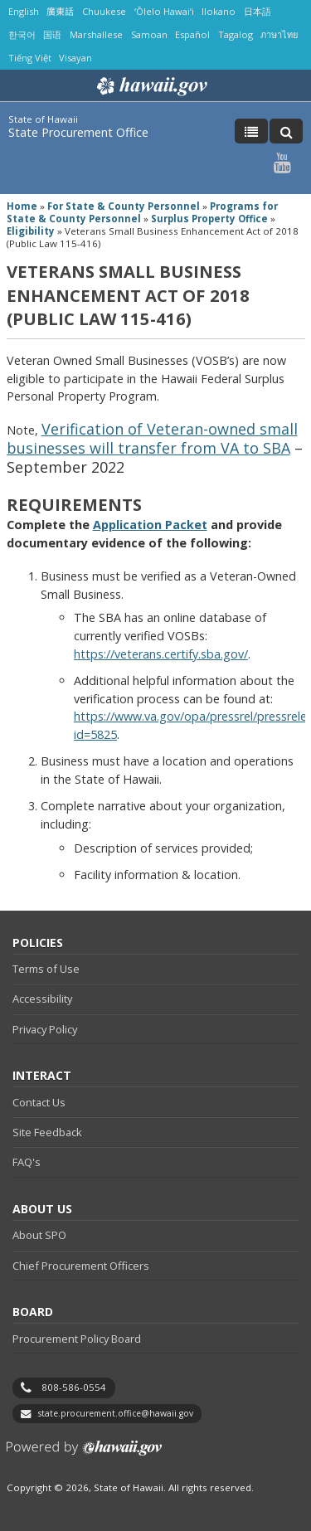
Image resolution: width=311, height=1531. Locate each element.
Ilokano (219, 11)
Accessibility (42, 998)
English (23, 11)
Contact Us (39, 1102)
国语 (52, 34)
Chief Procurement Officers (80, 1265)
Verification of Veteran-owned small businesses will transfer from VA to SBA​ (152, 438)
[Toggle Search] (286, 131)
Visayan (75, 57)
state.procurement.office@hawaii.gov (115, 1413)
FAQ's (26, 1161)
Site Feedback (47, 1132)
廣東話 (60, 11)
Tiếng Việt (29, 57)
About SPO (39, 1234)
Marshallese (96, 34)
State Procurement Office (78, 132)
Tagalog (235, 34)
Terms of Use (46, 968)
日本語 (257, 11)
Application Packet (150, 524)
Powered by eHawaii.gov (84, 1454)
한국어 (22, 34)
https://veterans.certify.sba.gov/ (161, 654)
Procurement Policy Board (76, 1338)
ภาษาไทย (279, 34)
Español (192, 34)
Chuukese (104, 11)
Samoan (149, 34)
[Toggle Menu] (251, 131)
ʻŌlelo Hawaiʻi (164, 11)
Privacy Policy (44, 1029)
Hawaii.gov (150, 86)
